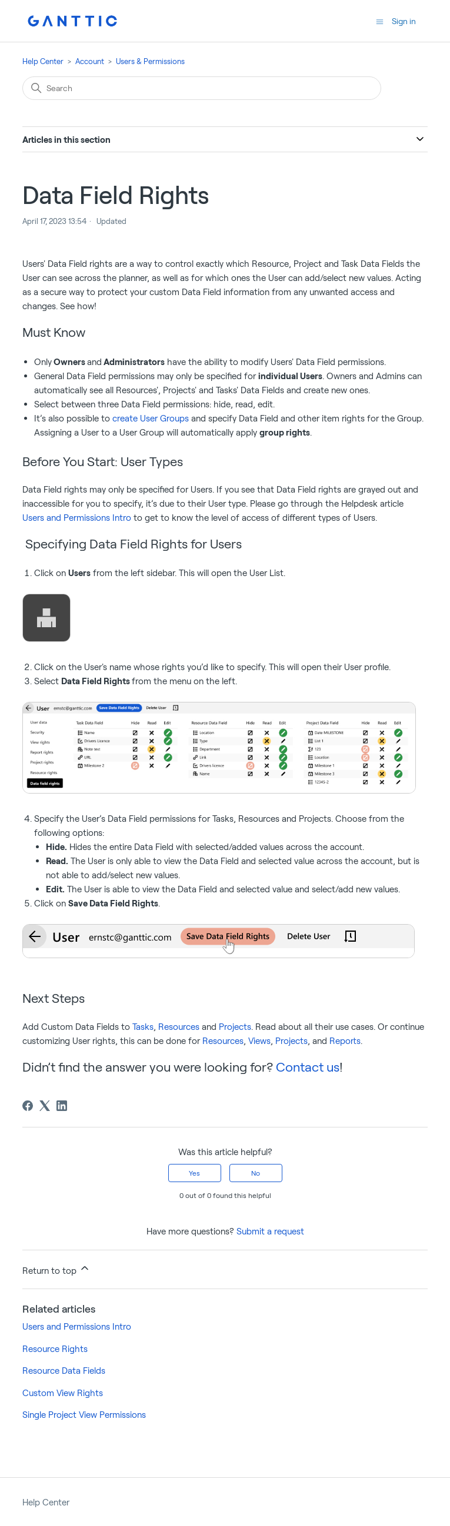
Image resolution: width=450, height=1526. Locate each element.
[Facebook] (27, 1105)
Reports (345, 1040)
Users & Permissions (150, 61)
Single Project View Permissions (84, 1414)
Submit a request (270, 1231)
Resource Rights (55, 1348)
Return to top (56, 1269)
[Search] (201, 88)
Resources (178, 1026)
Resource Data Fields (63, 1370)
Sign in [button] (404, 21)
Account (89, 61)
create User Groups (150, 418)
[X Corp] (44, 1105)
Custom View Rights (62, 1392)
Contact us (307, 1066)
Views (259, 1040)
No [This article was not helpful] (255, 1173)
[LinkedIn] (61, 1105)
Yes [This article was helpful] (194, 1173)
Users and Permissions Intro (76, 517)
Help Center (43, 61)
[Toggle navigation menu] (380, 21)
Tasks (143, 1026)
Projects (235, 1026)
